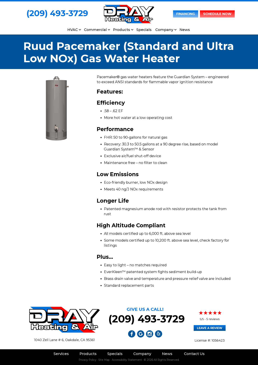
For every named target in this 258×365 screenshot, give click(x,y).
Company (164, 30)
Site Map (104, 359)
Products (121, 30)
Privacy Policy (87, 359)
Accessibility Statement (127, 359)
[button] (80, 30)
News (185, 30)
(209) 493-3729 (57, 13)
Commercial (95, 30)
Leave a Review (209, 328)
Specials (144, 30)
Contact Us (194, 354)
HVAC (72, 30)
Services (61, 354)
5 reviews (212, 319)
